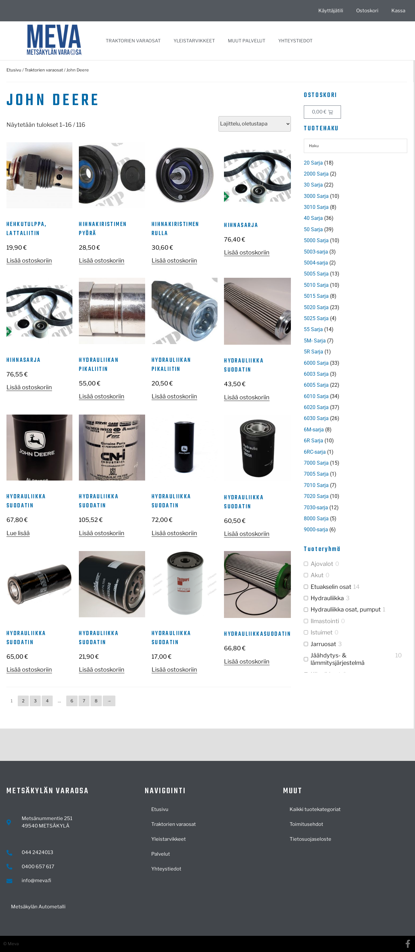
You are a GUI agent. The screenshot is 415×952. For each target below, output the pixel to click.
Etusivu (13, 69)
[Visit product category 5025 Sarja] (355, 318)
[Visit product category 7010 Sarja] (355, 485)
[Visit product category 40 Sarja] (355, 218)
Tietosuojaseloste (310, 839)
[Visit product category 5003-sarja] (355, 251)
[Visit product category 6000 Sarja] (355, 363)
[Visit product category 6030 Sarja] (355, 418)
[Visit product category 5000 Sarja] (355, 240)
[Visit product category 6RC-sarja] (355, 452)
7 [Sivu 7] (84, 700)
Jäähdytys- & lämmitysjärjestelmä (338, 659)
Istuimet (322, 632)
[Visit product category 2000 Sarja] (355, 174)
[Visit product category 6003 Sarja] (355, 374)
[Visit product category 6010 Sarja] (355, 396)
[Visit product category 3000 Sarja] (355, 196)
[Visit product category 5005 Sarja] (355, 273)
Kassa (398, 11)
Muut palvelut (246, 40)
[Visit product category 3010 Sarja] (355, 207)
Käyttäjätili (330, 11)
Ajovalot (322, 563)
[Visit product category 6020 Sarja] (355, 407)
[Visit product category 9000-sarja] (355, 529)
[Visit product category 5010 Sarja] (355, 285)
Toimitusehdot (306, 824)
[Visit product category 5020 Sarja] (355, 307)
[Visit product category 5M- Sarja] (355, 340)
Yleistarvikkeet (194, 40)
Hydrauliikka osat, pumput (346, 609)
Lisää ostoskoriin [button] (29, 260)
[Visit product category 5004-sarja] (355, 262)
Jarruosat (323, 644)
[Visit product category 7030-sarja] (355, 507)
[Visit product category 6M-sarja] (355, 429)
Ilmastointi (325, 621)
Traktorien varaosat (133, 40)
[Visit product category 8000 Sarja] (355, 518)
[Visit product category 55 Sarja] (355, 329)
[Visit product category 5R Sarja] (355, 351)
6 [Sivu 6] (71, 700)
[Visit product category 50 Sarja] (355, 229)
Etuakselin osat (331, 586)
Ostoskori (367, 11)
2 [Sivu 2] (23, 700)
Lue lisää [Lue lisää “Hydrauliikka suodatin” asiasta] (18, 533)
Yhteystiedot (295, 40)
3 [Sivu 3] (35, 700)
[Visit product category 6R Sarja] (355, 440)
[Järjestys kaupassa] (254, 124)
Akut (317, 575)
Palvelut (160, 854)
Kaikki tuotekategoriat (315, 809)
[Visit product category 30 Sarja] (355, 185)
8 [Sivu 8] (96, 700)
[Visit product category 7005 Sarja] (355, 474)
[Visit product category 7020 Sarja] (355, 496)
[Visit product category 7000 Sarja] (355, 463)
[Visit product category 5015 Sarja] (355, 296)
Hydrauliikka (327, 598)
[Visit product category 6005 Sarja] (355, 385)
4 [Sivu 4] (47, 700)
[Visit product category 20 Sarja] (355, 163)
